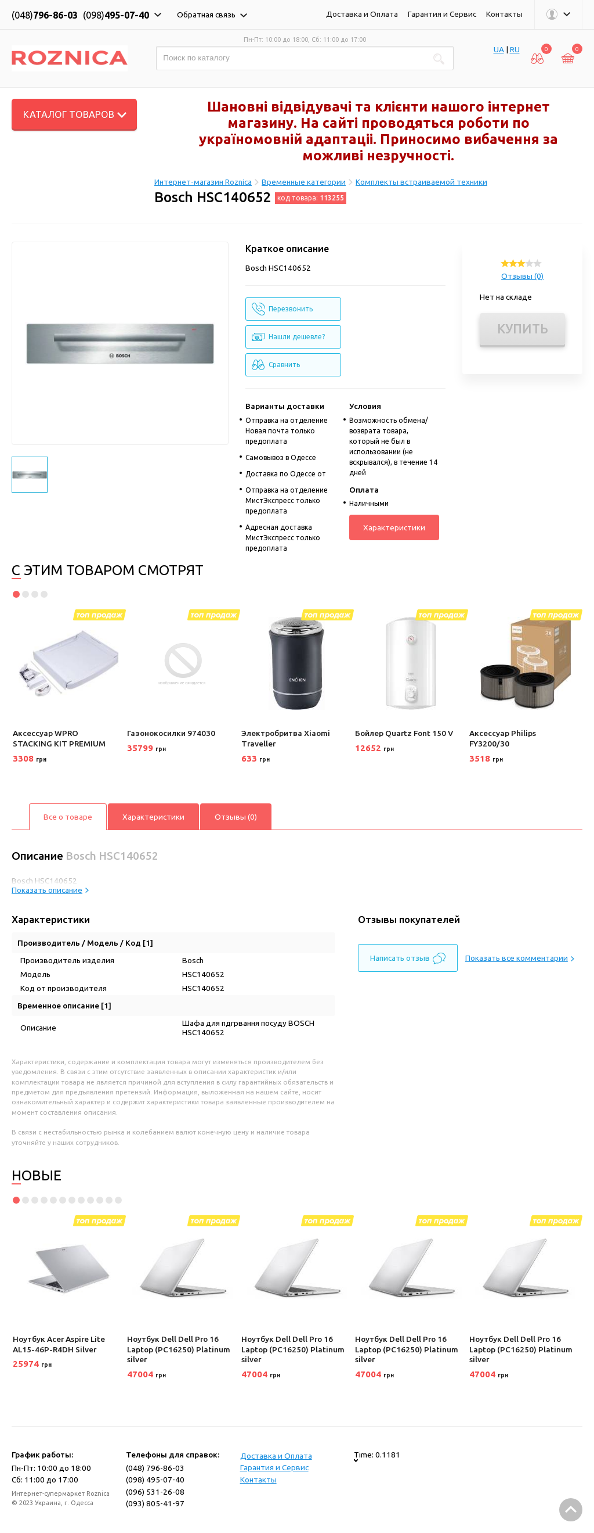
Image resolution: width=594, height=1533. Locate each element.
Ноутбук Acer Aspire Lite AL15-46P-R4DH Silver (59, 1344)
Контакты (504, 14)
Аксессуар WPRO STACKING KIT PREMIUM (59, 738)
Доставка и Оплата (362, 14)
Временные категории (304, 181)
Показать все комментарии (519, 958)
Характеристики (394, 527)
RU (515, 49)
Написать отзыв (408, 958)
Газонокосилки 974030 (171, 733)
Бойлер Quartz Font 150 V (404, 733)
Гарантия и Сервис (442, 14)
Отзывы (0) (522, 276)
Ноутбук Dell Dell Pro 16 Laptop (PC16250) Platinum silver (178, 1349)
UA (499, 49)
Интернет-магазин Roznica (203, 181)
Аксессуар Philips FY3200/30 (502, 738)
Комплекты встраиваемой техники (421, 181)
